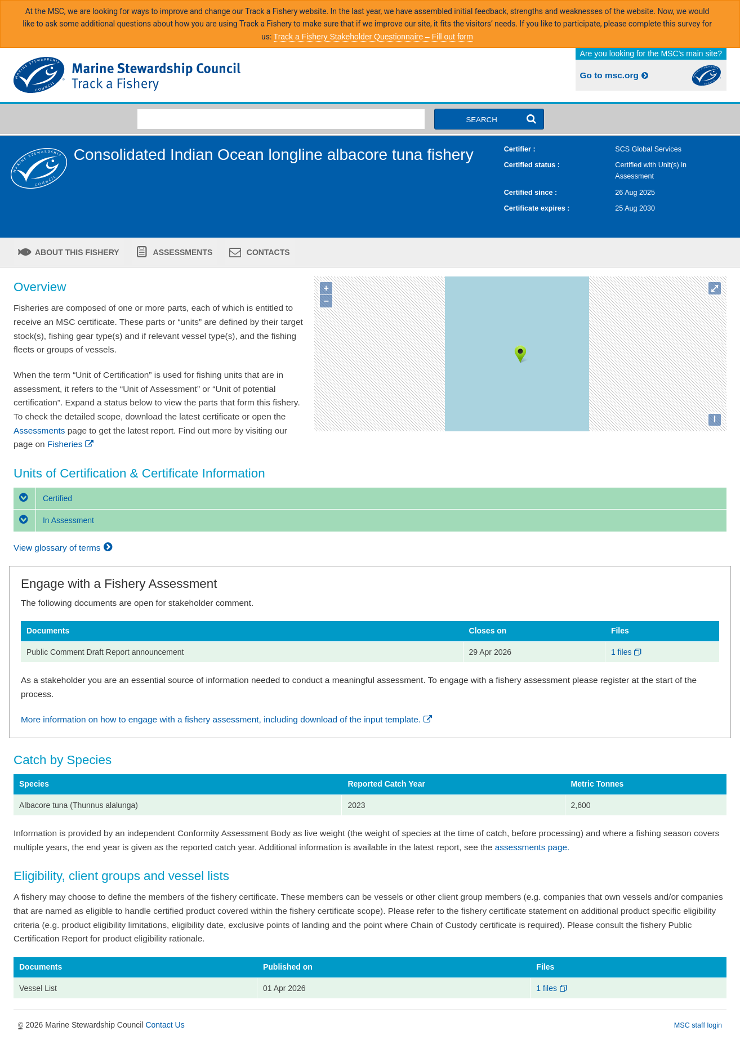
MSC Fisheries (189, 75)
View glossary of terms (64, 547)
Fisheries (71, 444)
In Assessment (54, 520)
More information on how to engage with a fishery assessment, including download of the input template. (227, 719)
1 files (627, 652)
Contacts (267, 252)
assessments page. (532, 847)
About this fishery (76, 252)
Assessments (181, 252)
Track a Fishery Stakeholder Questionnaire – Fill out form (373, 36)
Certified (43, 498)
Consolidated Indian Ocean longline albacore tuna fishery (274, 154)
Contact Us (164, 1024)
